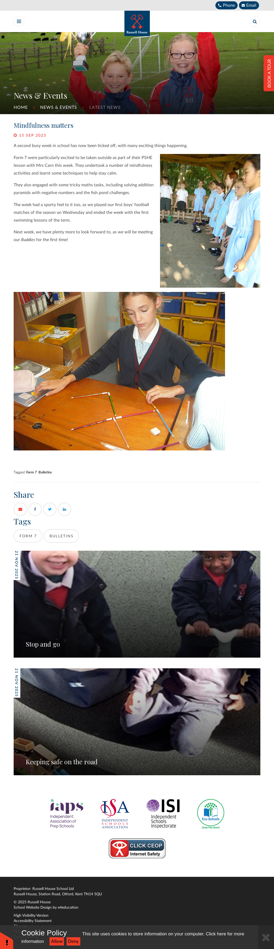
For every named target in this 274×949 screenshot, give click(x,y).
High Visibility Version (31, 915)
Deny (73, 941)
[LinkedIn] (64, 509)
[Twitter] (49, 509)
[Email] (249, 5)
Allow (57, 941)
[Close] (266, 937)
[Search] (255, 21)
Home (21, 107)
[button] (6, 940)
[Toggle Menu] (19, 21)
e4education (68, 907)
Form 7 (31, 472)
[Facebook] (35, 509)
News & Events (58, 107)
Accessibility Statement (33, 921)
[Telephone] (226, 5)
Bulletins (45, 472)
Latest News (105, 107)
